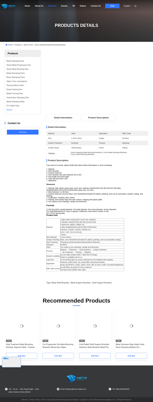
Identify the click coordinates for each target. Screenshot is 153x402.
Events (64, 6)
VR (73, 6)
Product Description (98, 117)
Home (27, 6)
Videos (83, 6)
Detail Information (63, 117)
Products (52, 6)
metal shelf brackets (60, 283)
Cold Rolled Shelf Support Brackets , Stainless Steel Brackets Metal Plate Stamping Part (94, 346)
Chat (112, 6)
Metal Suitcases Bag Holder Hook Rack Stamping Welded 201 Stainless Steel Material (130, 346)
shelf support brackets (102, 283)
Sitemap (24, 400)
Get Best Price (110, 69)
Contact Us (96, 6)
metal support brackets (80, 283)
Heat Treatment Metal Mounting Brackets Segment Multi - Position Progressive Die (20, 346)
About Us (39, 6)
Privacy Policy (34, 400)
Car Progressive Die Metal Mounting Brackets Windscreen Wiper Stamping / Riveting (58, 346)
